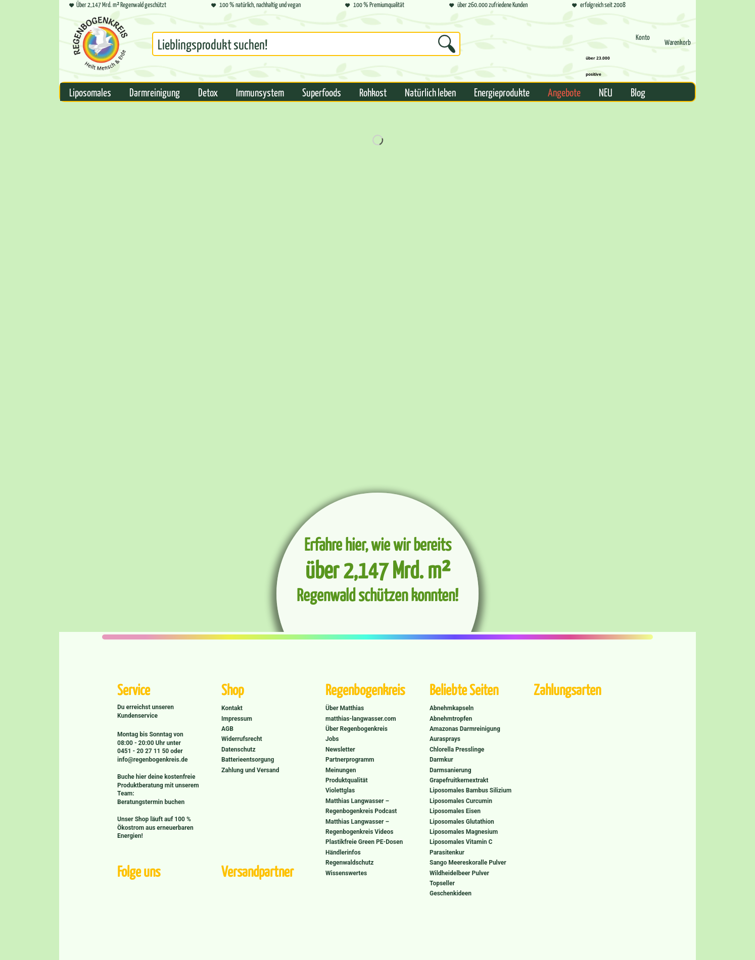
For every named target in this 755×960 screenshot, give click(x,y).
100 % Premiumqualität (374, 5)
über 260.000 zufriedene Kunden (488, 5)
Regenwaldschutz (349, 862)
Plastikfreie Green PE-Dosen (364, 841)
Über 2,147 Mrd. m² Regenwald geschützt (117, 5)
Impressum (236, 718)
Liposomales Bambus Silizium (470, 790)
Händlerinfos (343, 852)
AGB (227, 728)
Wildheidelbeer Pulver (459, 873)
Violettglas (340, 790)
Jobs (332, 738)
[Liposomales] (90, 92)
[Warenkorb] (677, 47)
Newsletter (340, 749)
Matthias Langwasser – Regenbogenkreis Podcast (361, 806)
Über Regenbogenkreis (356, 728)
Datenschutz (238, 749)
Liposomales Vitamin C (461, 841)
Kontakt (232, 708)
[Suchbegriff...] (306, 44)
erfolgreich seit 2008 (599, 5)
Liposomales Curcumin (461, 801)
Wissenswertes (346, 873)
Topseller (442, 883)
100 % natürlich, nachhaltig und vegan (256, 5)
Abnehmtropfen (451, 718)
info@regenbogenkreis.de (152, 759)
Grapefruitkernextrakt (459, 780)
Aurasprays (445, 738)
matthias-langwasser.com (360, 718)
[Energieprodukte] (502, 92)
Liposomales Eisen (455, 811)
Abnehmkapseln (452, 708)
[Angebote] (564, 92)
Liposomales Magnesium (464, 831)
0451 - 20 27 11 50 (143, 751)
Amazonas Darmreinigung (465, 728)
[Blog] (638, 92)
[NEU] (606, 92)
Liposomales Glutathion (462, 821)
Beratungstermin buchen (150, 802)
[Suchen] (446, 44)
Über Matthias (344, 708)
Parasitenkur (447, 852)
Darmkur (441, 759)
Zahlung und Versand (250, 770)
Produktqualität (346, 780)
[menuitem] (306, 46)
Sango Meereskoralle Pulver (468, 862)
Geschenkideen (450, 893)
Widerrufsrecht (241, 738)
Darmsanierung (450, 770)
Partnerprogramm (349, 759)
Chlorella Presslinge (457, 749)
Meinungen (340, 770)
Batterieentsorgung (247, 759)
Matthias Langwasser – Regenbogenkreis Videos (359, 826)
